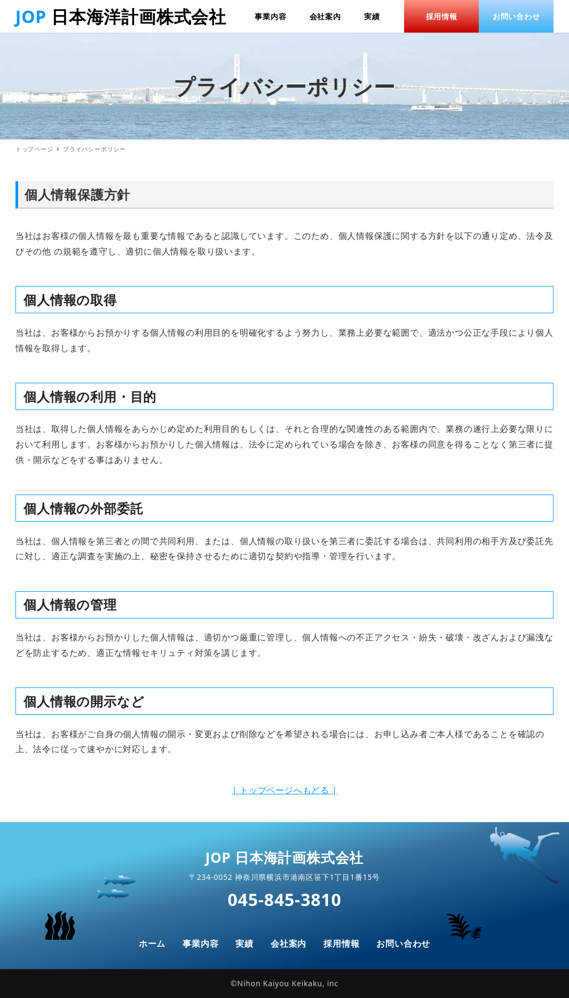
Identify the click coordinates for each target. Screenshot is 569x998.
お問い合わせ (403, 943)
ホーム (152, 943)
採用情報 (341, 943)
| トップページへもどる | (284, 790)
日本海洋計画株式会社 (138, 16)
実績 (244, 943)
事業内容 (200, 943)
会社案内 (288, 943)
